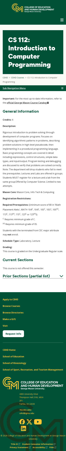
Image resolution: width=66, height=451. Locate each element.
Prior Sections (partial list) (33, 276)
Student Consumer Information (38, 444)
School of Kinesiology (14, 363)
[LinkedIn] (23, 428)
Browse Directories (13, 312)
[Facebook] (22, 422)
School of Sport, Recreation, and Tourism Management (33, 369)
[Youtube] (38, 422)
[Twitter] (29, 422)
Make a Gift (9, 319)
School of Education (13, 356)
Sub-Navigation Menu (14, 88)
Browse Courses (11, 306)
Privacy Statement (20, 447)
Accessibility (40, 447)
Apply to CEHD (10, 299)
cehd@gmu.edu (26, 413)
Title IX (15, 444)
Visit (5, 325)
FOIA (52, 447)
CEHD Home (9, 349)
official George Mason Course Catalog (28, 102)
